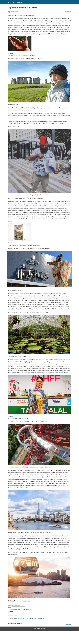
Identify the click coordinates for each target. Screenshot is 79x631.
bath (12, 618)
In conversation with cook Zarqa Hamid (18, 418)
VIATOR (44, 421)
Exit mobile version (39, 628)
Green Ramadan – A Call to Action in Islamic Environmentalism (24, 245)
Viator (17, 554)
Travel (15, 615)
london (20, 618)
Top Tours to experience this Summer (34, 618)
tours (44, 618)
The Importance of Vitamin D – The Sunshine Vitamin (21, 55)
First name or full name (14, 605)
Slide (23, 618)
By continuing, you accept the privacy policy (21, 609)
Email (9, 607)
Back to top (68, 624)
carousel (16, 618)
